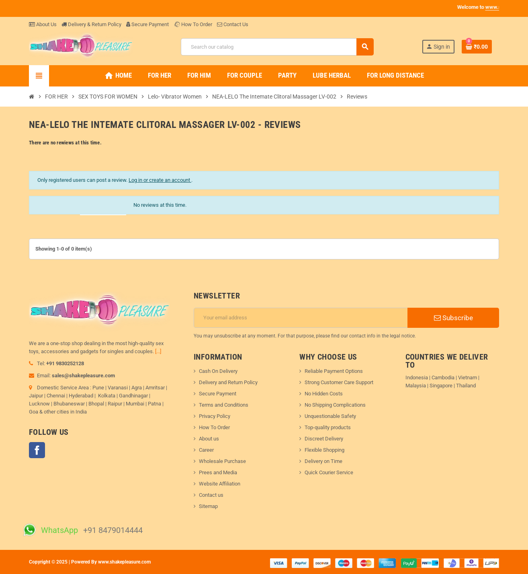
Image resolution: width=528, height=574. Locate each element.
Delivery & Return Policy (91, 24)
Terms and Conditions (223, 405)
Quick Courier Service (329, 472)
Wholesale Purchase (222, 461)
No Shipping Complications (335, 405)
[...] (158, 351)
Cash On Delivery (218, 371)
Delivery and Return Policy (228, 382)
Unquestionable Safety (330, 416)
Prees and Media (218, 472)
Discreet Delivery (324, 439)
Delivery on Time (323, 461)
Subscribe (453, 318)
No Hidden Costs (324, 394)
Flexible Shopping (324, 450)
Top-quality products (328, 427)
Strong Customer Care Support (339, 382)
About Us (43, 24)
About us (209, 439)
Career (206, 450)
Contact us (211, 495)
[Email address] (301, 318)
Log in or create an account (160, 180)
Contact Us (232, 24)
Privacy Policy (214, 416)
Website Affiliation (219, 484)
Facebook (37, 450)
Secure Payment (147, 24)
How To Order (193, 24)
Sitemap (208, 506)
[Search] (277, 47)
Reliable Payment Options (334, 371)
